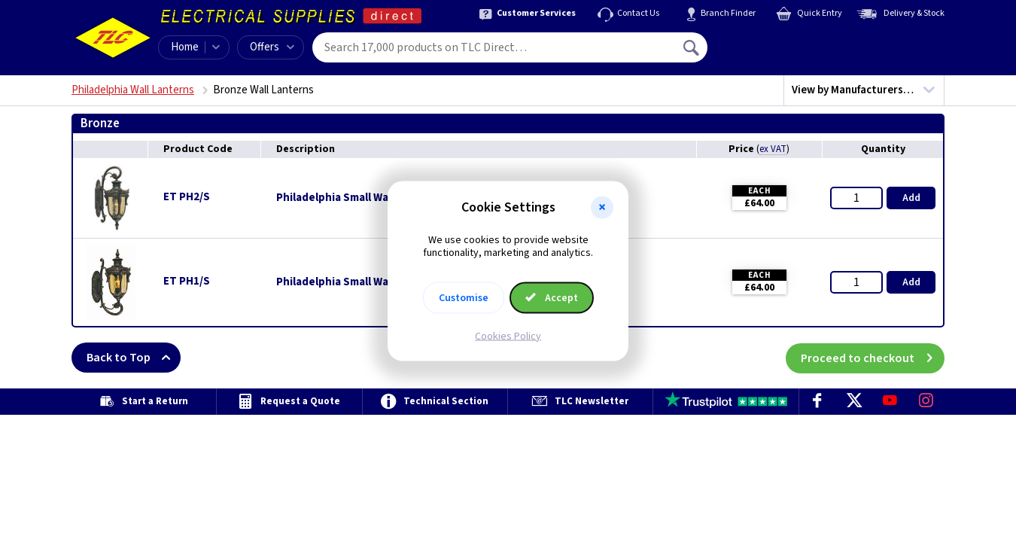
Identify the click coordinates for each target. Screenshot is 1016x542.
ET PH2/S (186, 197)
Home (185, 47)
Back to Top (134, 358)
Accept (551, 297)
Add (911, 198)
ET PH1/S (186, 281)
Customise (463, 297)
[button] (602, 207)
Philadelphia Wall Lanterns (132, 90)
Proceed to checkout (873, 358)
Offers (272, 47)
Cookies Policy (508, 335)
